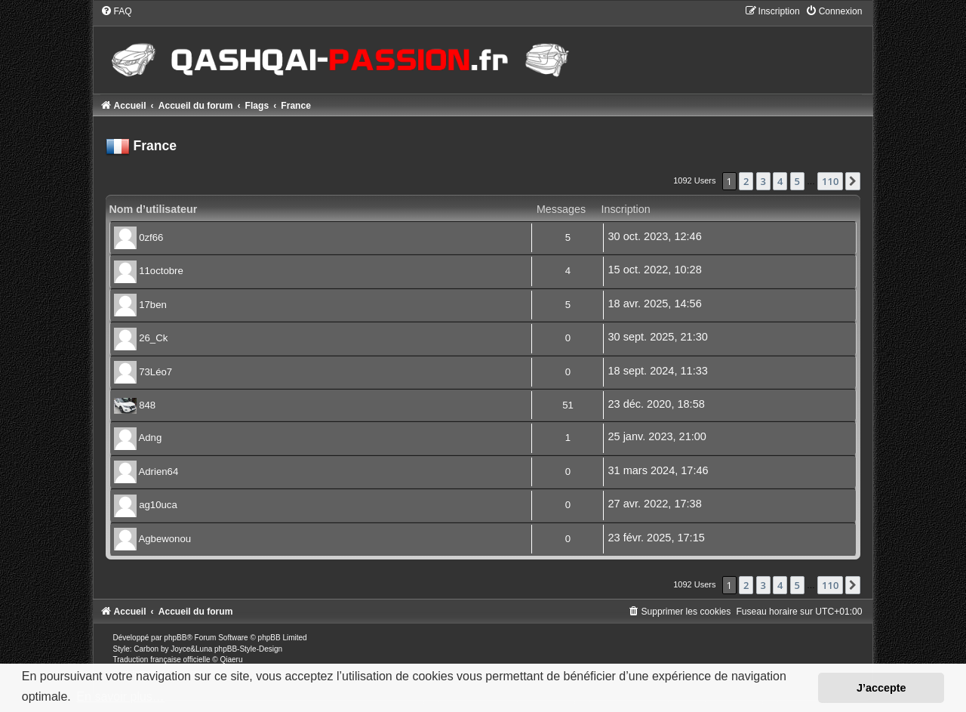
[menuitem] (116, 11)
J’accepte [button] (881, 688)
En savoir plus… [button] (120, 696)
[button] (852, 181)
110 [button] (830, 181)
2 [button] (746, 181)
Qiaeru (231, 659)
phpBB (175, 637)
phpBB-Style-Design (248, 649)
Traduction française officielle (162, 659)
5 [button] (797, 181)
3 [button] (763, 181)
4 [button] (780, 181)
